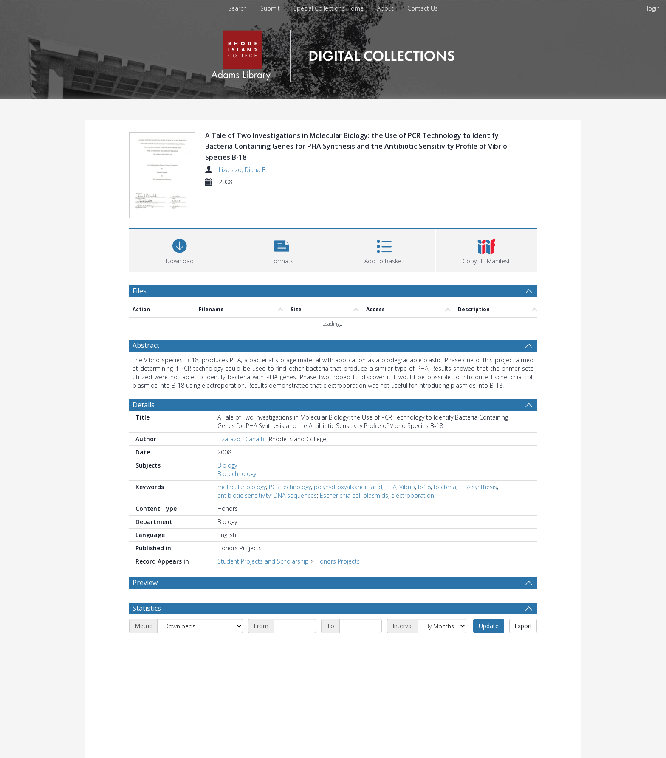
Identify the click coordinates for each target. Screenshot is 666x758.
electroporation (412, 495)
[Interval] (442, 626)
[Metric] (200, 626)
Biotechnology (236, 474)
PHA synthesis (478, 487)
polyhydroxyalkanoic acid (348, 487)
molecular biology (241, 487)
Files (140, 291)
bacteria (445, 487)
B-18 (424, 487)
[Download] (180, 249)
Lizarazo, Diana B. (243, 170)
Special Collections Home (328, 8)
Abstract (146, 345)
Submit (270, 8)
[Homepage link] (332, 54)
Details (144, 404)
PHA (390, 487)
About (385, 8)
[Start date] (295, 626)
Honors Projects (338, 561)
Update (489, 626)
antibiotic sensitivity (244, 495)
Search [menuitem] (237, 8)
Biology (227, 465)
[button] (282, 249)
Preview (145, 582)
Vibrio (407, 487)
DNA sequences (295, 495)
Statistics (147, 608)
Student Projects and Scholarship (263, 561)
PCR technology (290, 487)
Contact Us (422, 8)
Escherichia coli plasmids (354, 495)
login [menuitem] (653, 8)
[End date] (360, 626)
